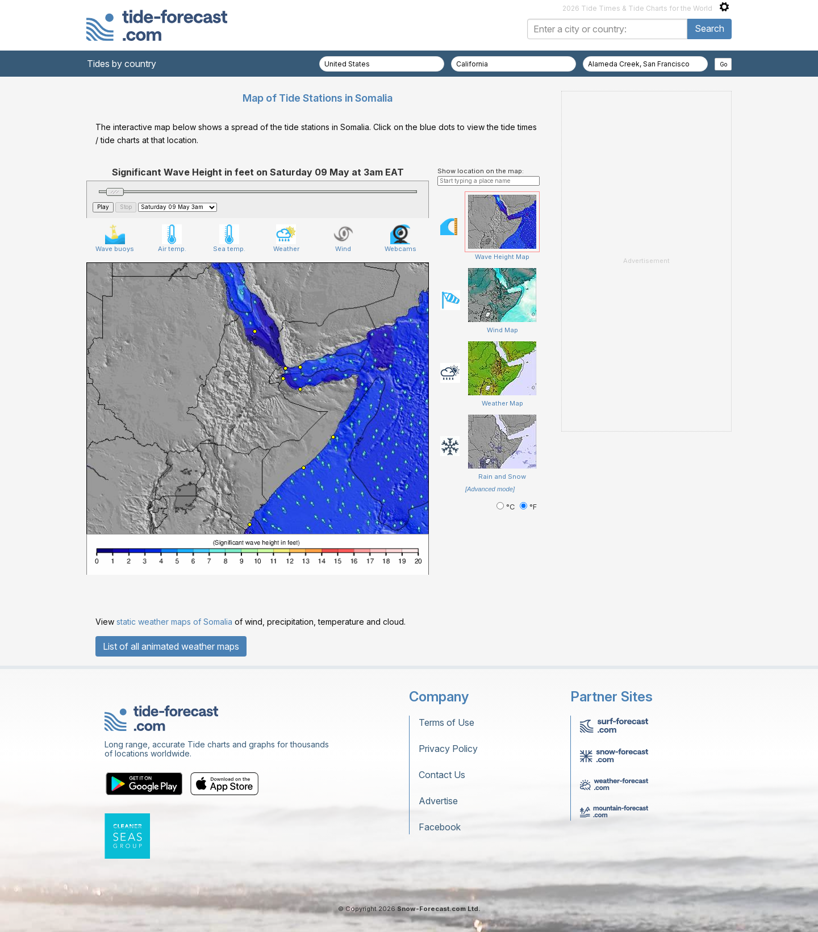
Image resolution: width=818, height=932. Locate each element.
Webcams (400, 238)
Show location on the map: (480, 171)
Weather (286, 238)
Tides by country (121, 63)
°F (528, 507)
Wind (343, 238)
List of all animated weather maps (171, 646)
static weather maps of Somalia (174, 621)
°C (506, 507)
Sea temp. (229, 238)
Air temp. (172, 238)
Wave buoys (114, 238)
